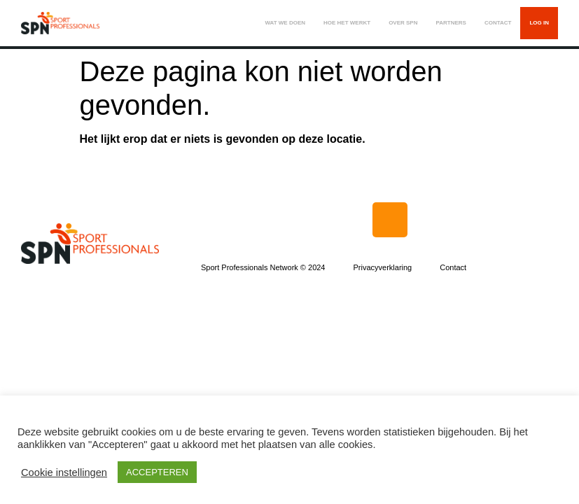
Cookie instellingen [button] (64, 472)
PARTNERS (450, 23)
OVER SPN (403, 23)
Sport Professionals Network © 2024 (263, 267)
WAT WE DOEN (285, 23)
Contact (453, 267)
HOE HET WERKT (346, 23)
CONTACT (498, 23)
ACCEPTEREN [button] (157, 472)
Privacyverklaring (382, 267)
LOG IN (539, 23)
